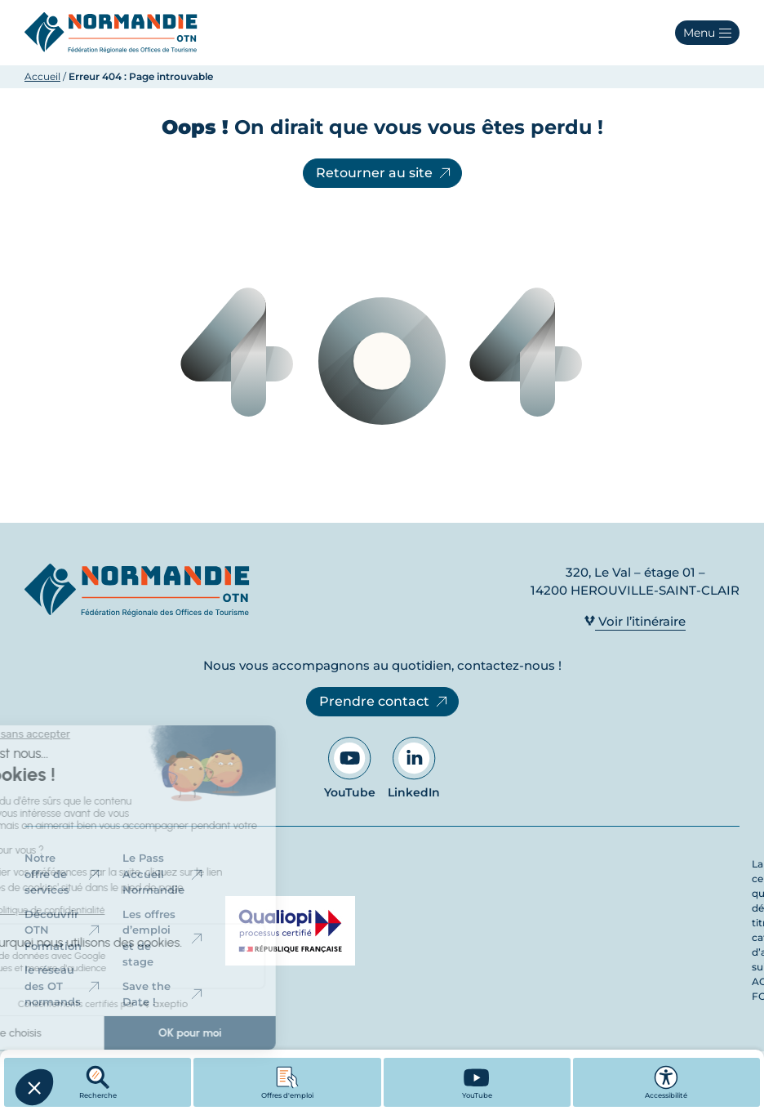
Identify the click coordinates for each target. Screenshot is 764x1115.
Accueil (42, 76)
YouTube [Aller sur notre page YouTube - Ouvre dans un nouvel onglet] (349, 768)
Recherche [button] (98, 1082)
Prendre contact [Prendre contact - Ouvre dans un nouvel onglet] (384, 702)
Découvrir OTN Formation (63, 930)
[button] (707, 32)
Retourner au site (384, 173)
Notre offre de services (63, 873)
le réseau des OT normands (63, 985)
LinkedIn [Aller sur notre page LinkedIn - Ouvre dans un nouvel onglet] (414, 768)
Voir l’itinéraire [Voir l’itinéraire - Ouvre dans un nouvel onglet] (635, 621)
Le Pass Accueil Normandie (163, 873)
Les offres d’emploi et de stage (163, 938)
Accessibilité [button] (666, 1082)
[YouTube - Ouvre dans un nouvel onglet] (477, 1082)
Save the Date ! (163, 994)
